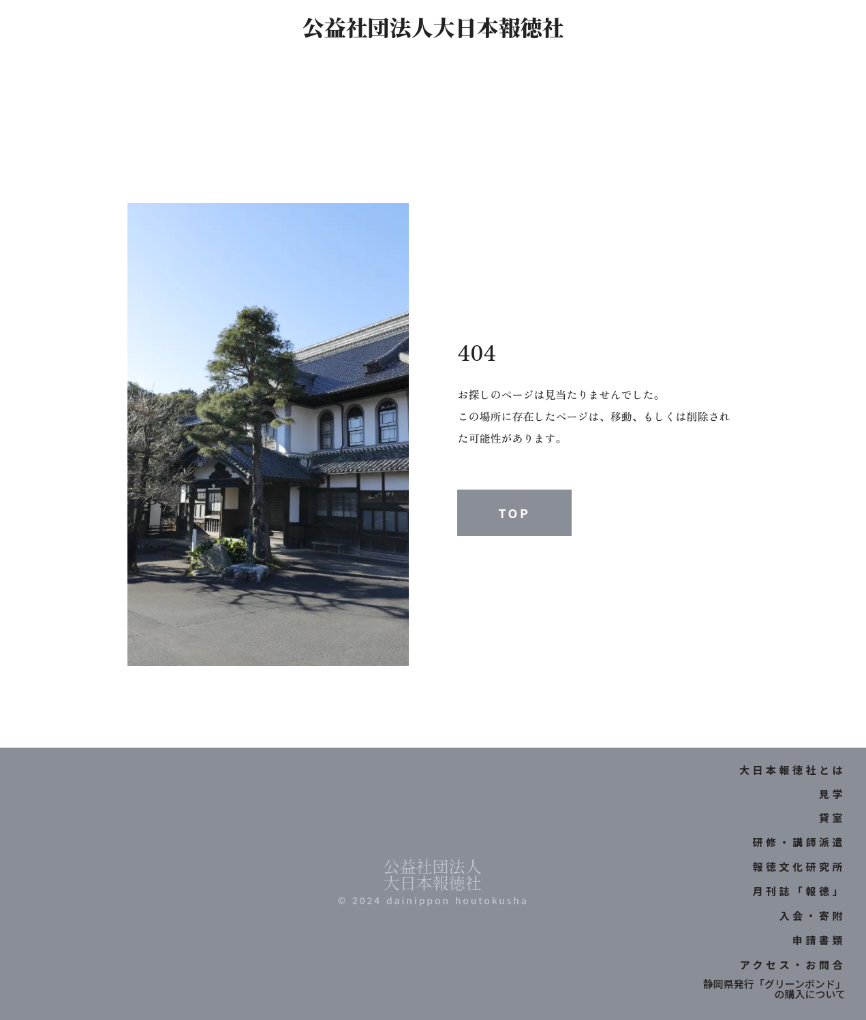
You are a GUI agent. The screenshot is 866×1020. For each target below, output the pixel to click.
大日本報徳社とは (792, 770)
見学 (832, 793)
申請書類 (819, 940)
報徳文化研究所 (799, 866)
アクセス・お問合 (793, 964)
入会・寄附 (812, 915)
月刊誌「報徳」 (799, 891)
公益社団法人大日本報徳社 (432, 26)
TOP (514, 513)
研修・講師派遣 (799, 842)
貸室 (832, 817)
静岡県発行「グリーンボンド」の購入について (774, 988)
